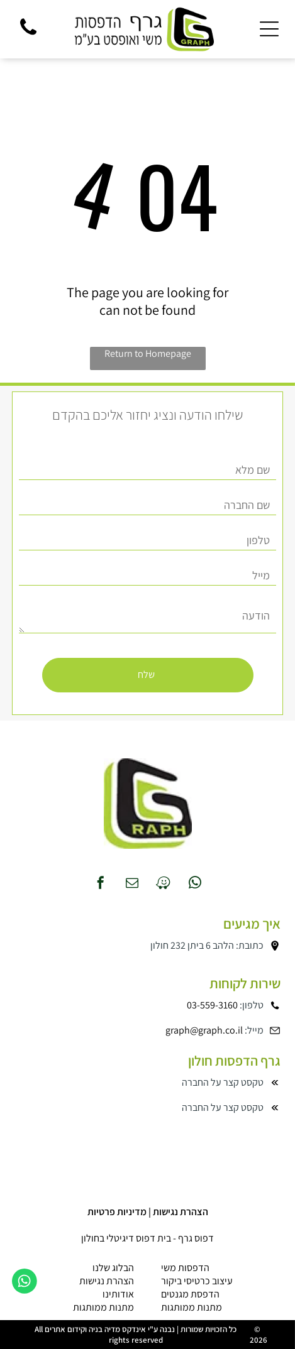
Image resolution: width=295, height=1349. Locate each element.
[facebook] (100, 884)
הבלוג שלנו (113, 1267)
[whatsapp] (195, 884)
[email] (132, 884)
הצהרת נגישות (180, 1211)
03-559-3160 (212, 1005)
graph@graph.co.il (204, 1030)
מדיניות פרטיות (117, 1211)
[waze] (163, 884)
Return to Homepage (147, 353)
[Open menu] (269, 28)
